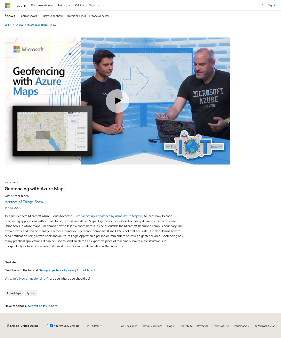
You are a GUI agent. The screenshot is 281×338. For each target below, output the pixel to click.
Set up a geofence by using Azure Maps (65, 270)
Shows (19, 24)
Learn (8, 24)
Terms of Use (221, 326)
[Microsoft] (7, 5)
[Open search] (263, 5)
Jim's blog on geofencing (28, 278)
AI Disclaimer (129, 326)
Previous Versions (151, 326)
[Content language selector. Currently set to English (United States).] (22, 326)
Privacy (201, 326)
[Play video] (117, 101)
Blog (169, 326)
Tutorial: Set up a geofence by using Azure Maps (106, 216)
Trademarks (240, 326)
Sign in (272, 5)
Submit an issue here (42, 306)
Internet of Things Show (42, 24)
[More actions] (272, 24)
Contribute (186, 326)
